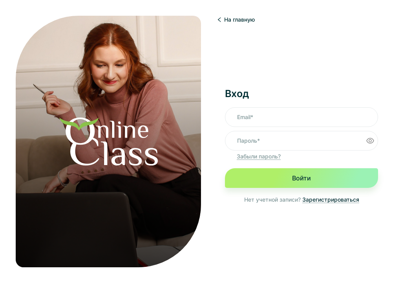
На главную (236, 19)
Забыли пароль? (259, 156)
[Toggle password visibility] (370, 141)
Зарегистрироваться (330, 199)
